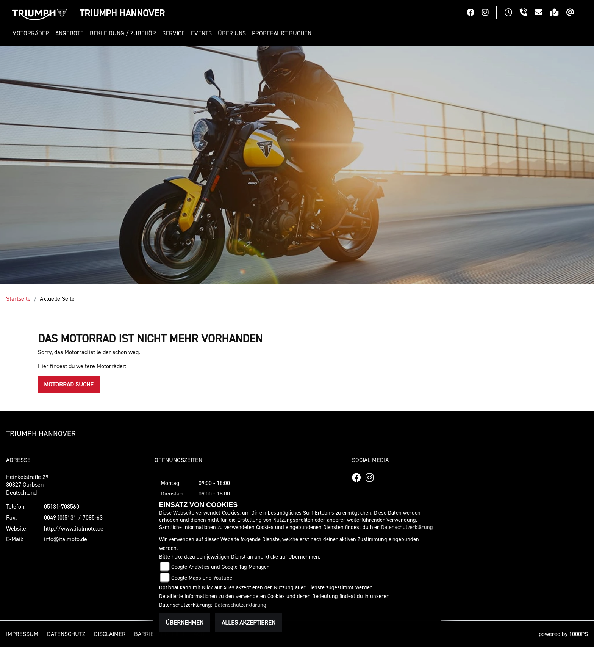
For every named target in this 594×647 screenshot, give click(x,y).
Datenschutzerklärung (407, 527)
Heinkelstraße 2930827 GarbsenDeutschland (27, 484)
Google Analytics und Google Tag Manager (220, 567)
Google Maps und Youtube (201, 578)
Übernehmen (184, 622)
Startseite (18, 298)
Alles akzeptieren (248, 622)
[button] (32, 33)
